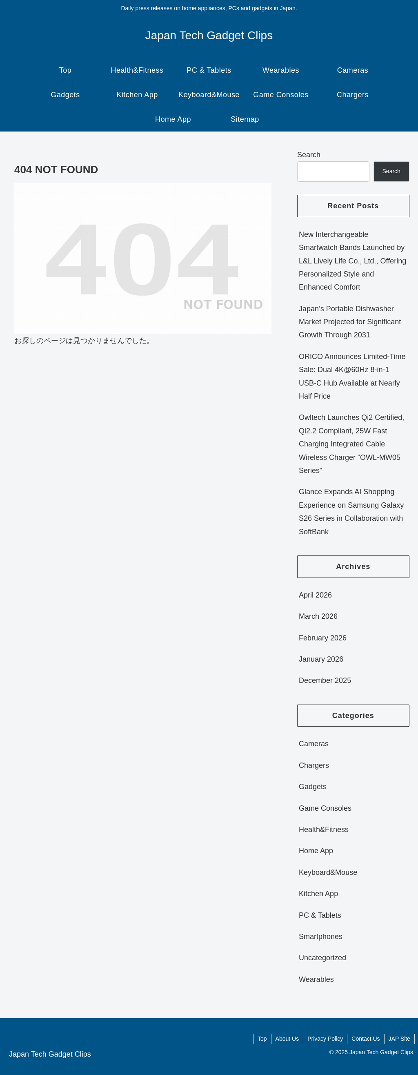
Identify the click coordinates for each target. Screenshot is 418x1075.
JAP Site (399, 1038)
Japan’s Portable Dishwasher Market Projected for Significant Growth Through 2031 (350, 322)
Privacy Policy (325, 1038)
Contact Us (365, 1038)
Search (308, 155)
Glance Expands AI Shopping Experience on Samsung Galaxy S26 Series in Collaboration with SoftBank (351, 511)
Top (262, 1038)
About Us (287, 1038)
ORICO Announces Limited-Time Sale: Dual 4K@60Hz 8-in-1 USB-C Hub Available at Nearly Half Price (352, 376)
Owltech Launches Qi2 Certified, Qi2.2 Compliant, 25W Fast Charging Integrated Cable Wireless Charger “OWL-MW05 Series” (351, 444)
